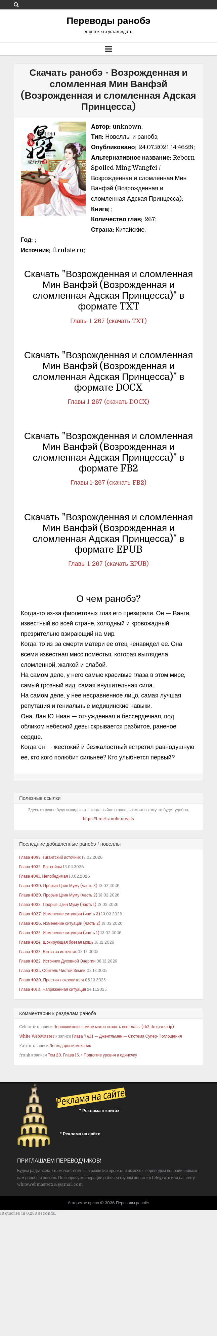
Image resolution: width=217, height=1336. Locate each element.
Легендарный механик (70, 1045)
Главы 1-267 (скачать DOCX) (108, 401)
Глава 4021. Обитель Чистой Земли (52, 970)
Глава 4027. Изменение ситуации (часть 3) (59, 914)
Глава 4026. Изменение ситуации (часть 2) (59, 923)
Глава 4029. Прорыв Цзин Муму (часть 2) (58, 895)
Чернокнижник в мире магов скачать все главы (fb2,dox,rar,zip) (113, 1026)
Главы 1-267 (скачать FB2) (108, 482)
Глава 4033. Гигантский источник (50, 857)
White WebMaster (36, 1036)
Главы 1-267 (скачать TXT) (108, 321)
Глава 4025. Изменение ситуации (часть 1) (59, 933)
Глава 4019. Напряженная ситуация (52, 989)
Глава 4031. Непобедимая (43, 876)
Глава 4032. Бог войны (40, 867)
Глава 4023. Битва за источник (48, 951)
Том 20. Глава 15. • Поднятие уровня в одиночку (92, 1055)
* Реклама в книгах (99, 1110)
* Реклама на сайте (80, 1133)
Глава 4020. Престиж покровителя (51, 980)
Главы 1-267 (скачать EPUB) (108, 563)
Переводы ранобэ (108, 20)
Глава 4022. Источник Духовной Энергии (57, 961)
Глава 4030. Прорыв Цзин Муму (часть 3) (58, 885)
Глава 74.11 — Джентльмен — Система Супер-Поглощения (127, 1036)
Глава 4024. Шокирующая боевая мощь (56, 942)
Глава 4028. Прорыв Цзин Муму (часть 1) (57, 904)
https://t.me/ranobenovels (108, 818)
